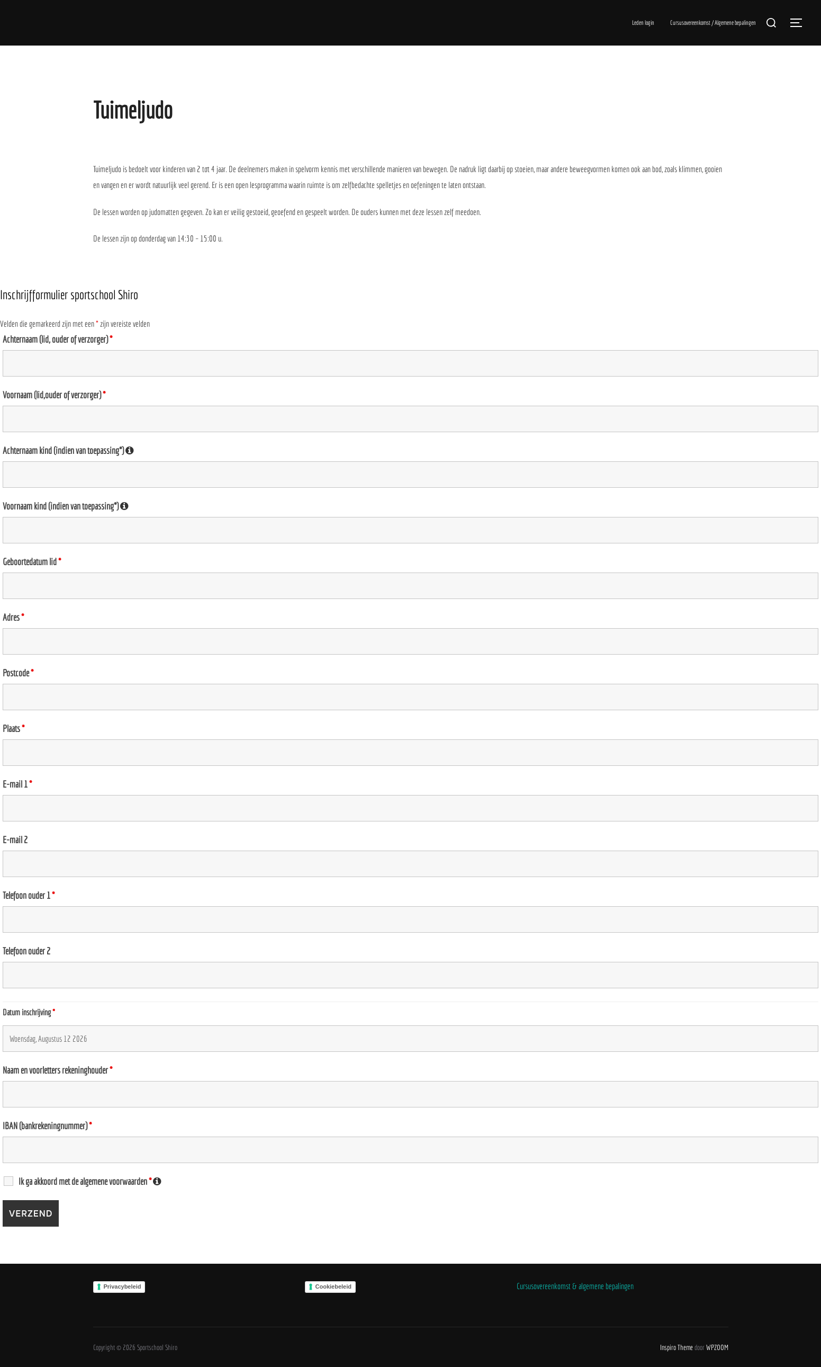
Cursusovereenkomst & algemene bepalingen (575, 1286)
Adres (13, 617)
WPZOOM (717, 1347)
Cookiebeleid (333, 1286)
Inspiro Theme (676, 1347)
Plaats (13, 728)
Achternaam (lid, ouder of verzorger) (57, 339)
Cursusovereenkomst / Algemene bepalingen (713, 22)
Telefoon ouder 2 (26, 951)
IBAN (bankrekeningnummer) (47, 1126)
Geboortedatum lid (32, 562)
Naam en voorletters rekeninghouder (57, 1070)
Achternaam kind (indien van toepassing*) (68, 450)
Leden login (643, 22)
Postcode (18, 673)
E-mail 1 (17, 784)
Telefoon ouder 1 (29, 895)
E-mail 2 (15, 840)
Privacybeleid (122, 1286)
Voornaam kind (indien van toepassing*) (66, 506)
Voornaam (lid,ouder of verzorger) (54, 395)
